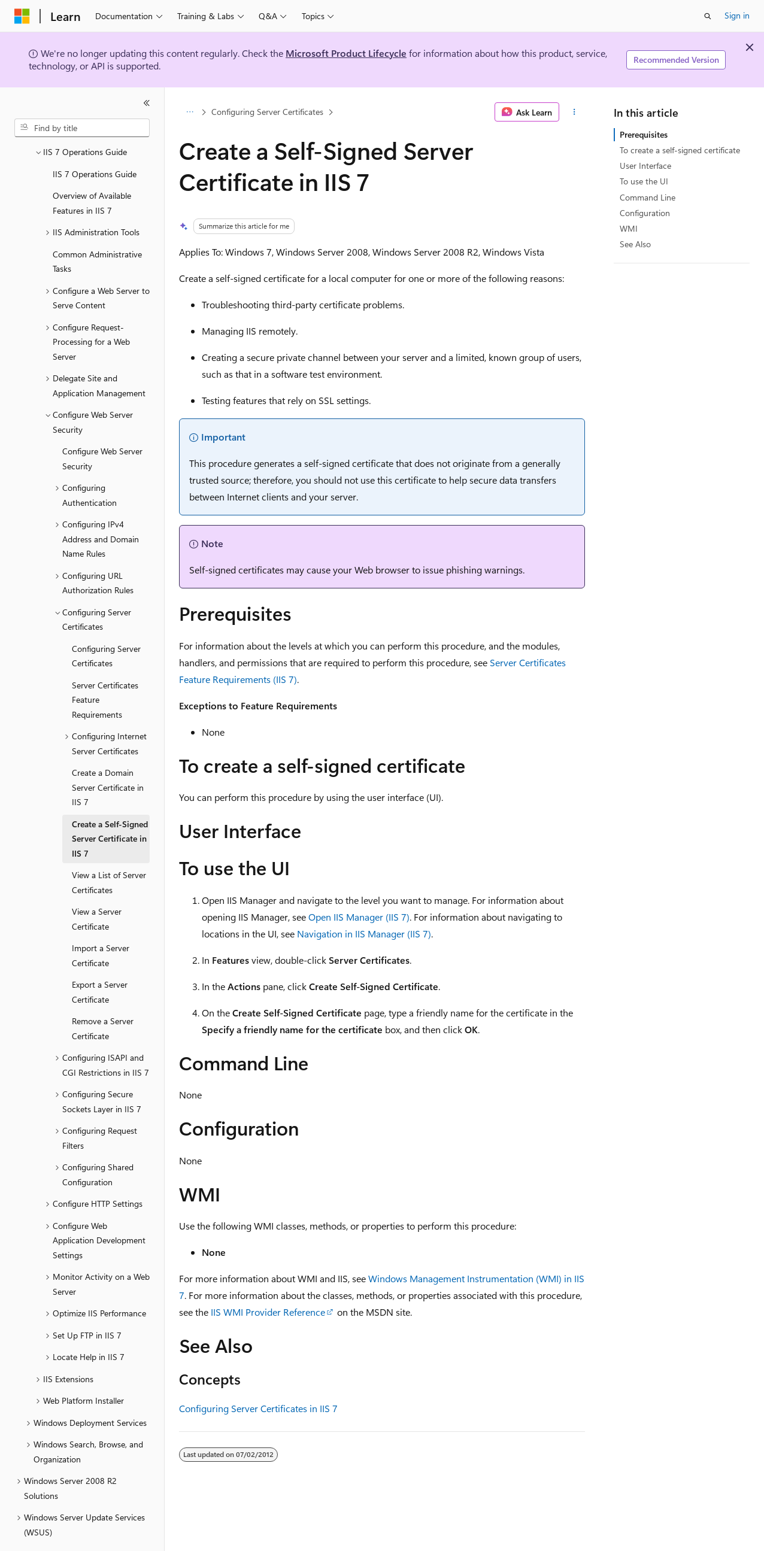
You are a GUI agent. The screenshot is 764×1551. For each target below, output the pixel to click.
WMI (629, 228)
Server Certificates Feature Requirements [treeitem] (105, 666)
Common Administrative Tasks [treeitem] (97, 228)
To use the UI (644, 181)
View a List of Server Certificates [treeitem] (109, 849)
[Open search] (708, 16)
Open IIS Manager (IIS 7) (359, 916)
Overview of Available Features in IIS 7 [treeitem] (92, 170)
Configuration (645, 212)
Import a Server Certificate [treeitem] (100, 922)
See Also (635, 244)
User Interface (645, 165)
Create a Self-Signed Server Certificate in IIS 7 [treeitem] (110, 805)
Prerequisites (644, 134)
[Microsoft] (22, 16)
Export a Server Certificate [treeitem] (100, 959)
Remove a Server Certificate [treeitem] (103, 995)
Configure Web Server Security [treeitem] (102, 425)
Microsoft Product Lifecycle (346, 53)
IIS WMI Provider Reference (268, 1312)
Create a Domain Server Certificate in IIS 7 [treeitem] (108, 754)
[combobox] (82, 128)
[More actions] (574, 112)
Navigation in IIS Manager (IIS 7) (364, 933)
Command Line (647, 197)
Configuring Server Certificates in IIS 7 (258, 1408)
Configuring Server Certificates (267, 111)
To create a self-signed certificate (680, 150)
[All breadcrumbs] (189, 112)
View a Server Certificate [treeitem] (97, 886)
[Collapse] (146, 103)
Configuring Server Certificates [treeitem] (106, 623)
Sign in (737, 15)
